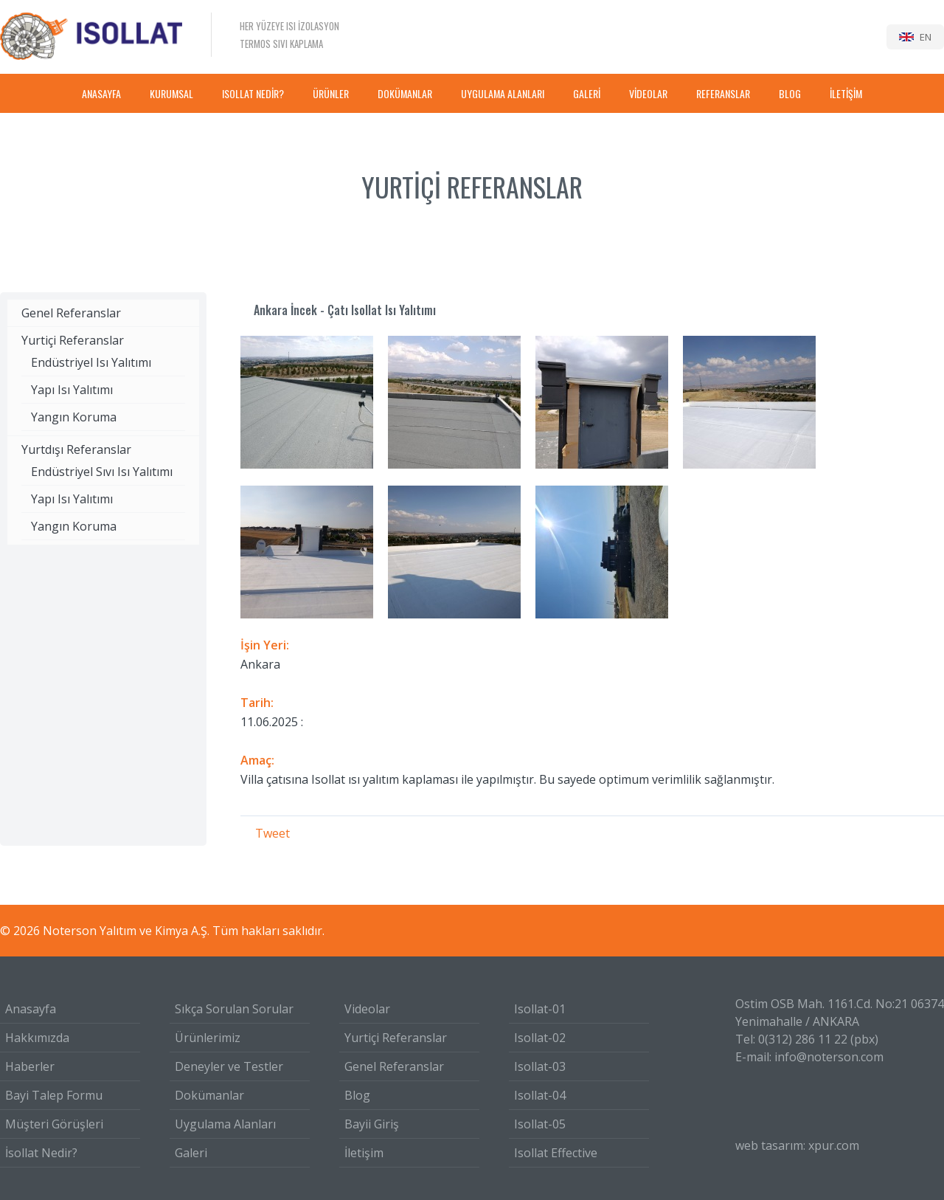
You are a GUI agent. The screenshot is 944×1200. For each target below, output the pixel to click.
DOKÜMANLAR (405, 93)
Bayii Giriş (371, 1124)
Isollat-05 (540, 1124)
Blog (357, 1095)
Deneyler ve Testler (229, 1066)
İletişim (364, 1153)
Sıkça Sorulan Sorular (234, 1009)
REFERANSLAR (723, 93)
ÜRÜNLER (331, 93)
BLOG (790, 93)
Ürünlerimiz (207, 1038)
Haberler (30, 1066)
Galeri (191, 1153)
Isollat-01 (540, 1009)
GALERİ (586, 93)
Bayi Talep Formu (54, 1095)
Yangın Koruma (74, 417)
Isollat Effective (555, 1153)
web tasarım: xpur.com (797, 1145)
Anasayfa (30, 1009)
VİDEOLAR (648, 93)
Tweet (272, 833)
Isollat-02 (540, 1038)
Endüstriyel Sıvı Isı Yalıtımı (102, 471)
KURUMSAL (171, 93)
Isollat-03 (540, 1066)
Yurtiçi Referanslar (72, 340)
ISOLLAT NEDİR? (253, 93)
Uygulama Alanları (225, 1124)
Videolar (367, 1009)
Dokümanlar (209, 1095)
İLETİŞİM (846, 93)
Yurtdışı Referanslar (76, 449)
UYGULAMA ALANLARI (502, 93)
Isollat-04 (540, 1095)
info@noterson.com (829, 1057)
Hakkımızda (37, 1038)
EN (925, 36)
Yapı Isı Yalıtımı (72, 390)
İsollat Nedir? (41, 1153)
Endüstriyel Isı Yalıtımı (91, 362)
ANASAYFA (101, 93)
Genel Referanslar (71, 313)
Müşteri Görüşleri (54, 1124)
